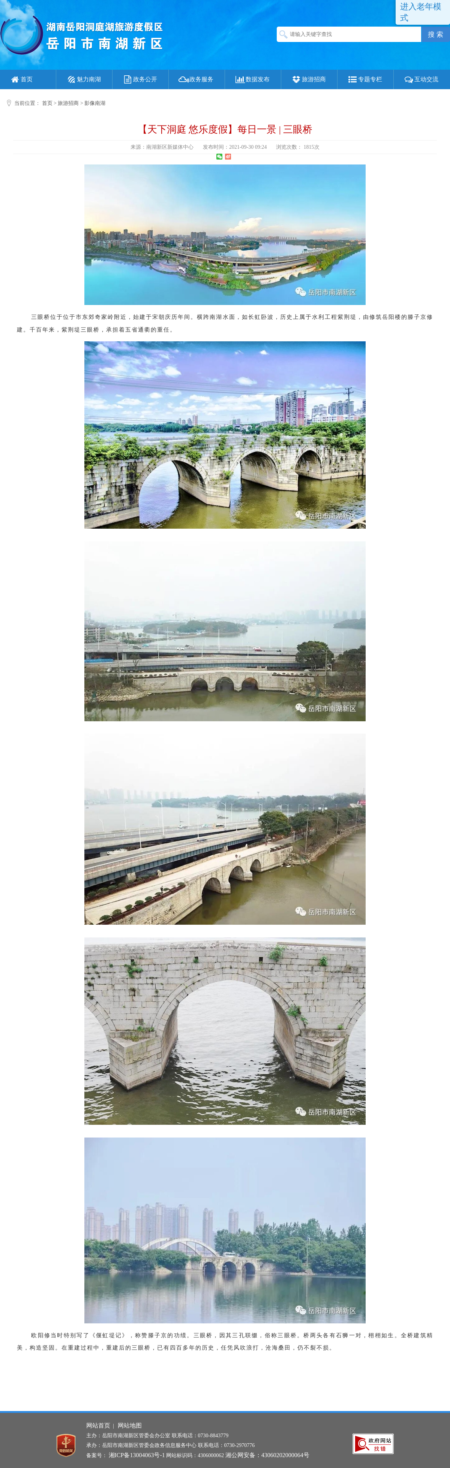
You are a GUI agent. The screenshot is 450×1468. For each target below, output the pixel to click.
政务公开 (139, 79)
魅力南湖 (83, 79)
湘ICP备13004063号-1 (137, 1455)
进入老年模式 (420, 12)
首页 (21, 79)
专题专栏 (364, 79)
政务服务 (195, 79)
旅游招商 (308, 79)
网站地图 (130, 1425)
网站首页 (98, 1425)
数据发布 (252, 79)
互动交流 (420, 79)
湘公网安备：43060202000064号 (267, 1455)
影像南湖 (94, 103)
